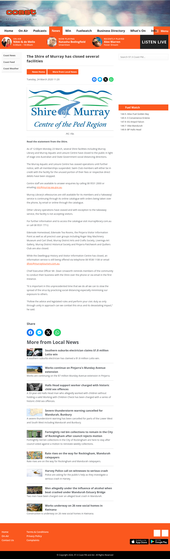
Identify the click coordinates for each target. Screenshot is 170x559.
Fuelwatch (84, 31)
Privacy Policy (34, 536)
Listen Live (154, 42)
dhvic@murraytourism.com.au (43, 263)
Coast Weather (11, 68)
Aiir (93, 555)
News (56, 31)
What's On (138, 31)
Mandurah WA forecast (143, 97)
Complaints (33, 540)
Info (154, 31)
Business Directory (111, 31)
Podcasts (39, 31)
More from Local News (64, 71)
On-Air (5, 536)
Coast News (9, 55)
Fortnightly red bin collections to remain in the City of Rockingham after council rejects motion (79, 434)
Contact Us (8, 540)
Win (68, 31)
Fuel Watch (132, 107)
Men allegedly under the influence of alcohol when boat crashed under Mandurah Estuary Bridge (78, 490)
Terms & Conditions (37, 531)
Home (8, 31)
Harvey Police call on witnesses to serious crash (76, 471)
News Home (38, 71)
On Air (23, 31)
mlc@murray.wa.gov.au (49, 187)
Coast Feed (9, 62)
